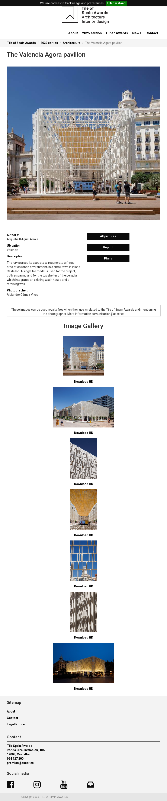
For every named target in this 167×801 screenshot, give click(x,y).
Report (108, 247)
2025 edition (92, 33)
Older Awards (117, 33)
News (136, 33)
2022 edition (49, 43)
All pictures (108, 236)
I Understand (116, 3)
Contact (151, 33)
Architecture (71, 43)
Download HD (83, 381)
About (73, 33)
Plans (108, 258)
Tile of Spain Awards (21, 43)
